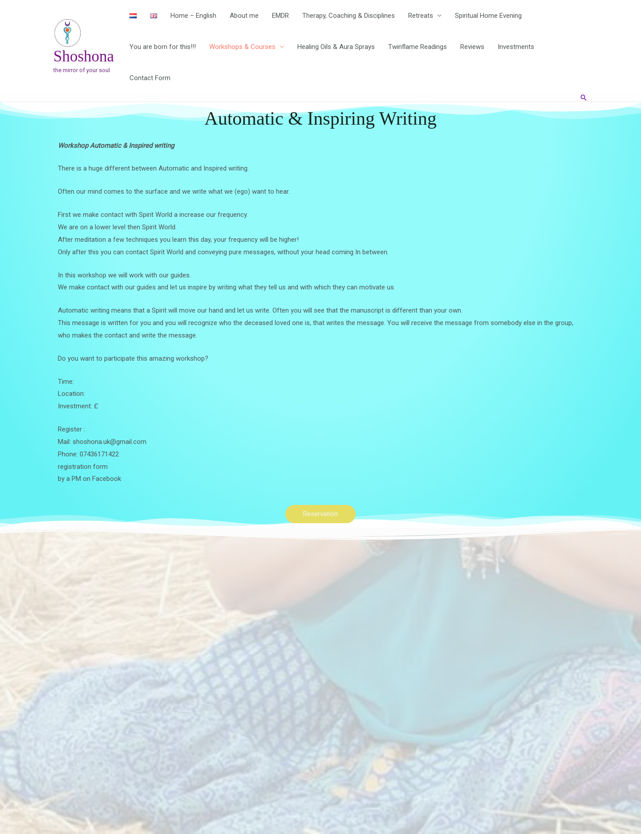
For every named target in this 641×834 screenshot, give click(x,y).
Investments (516, 47)
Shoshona (83, 56)
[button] (584, 98)
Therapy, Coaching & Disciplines (348, 16)
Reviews (472, 47)
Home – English (193, 16)
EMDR (280, 16)
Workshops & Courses (242, 47)
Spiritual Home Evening (488, 16)
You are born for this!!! (163, 47)
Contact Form (150, 78)
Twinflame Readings (417, 47)
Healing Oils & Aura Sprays (336, 47)
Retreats (420, 16)
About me (244, 16)
